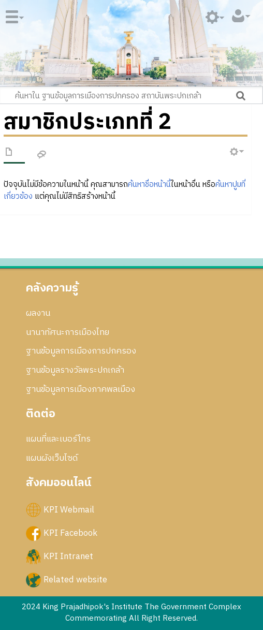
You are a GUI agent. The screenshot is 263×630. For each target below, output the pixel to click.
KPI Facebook (70, 533)
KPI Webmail (68, 510)
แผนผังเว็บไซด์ (52, 458)
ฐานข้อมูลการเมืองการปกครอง (81, 351)
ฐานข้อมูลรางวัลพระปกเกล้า (75, 370)
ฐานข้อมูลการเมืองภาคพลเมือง (80, 389)
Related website (75, 580)
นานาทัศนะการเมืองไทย (67, 332)
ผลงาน (38, 313)
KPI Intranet (68, 556)
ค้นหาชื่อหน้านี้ (149, 184)
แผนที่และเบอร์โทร (58, 439)
